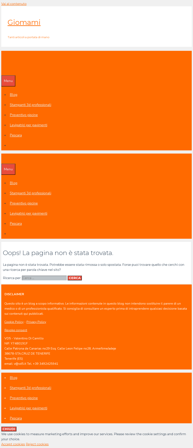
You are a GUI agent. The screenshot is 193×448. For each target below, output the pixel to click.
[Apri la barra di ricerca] (3, 70)
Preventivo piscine (24, 115)
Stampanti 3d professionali (30, 104)
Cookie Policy (14, 322)
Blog (13, 94)
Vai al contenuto (14, 4)
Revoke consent (15, 330)
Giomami (24, 22)
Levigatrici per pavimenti (28, 125)
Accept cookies (13, 444)
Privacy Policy (36, 322)
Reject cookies (37, 444)
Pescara (16, 135)
